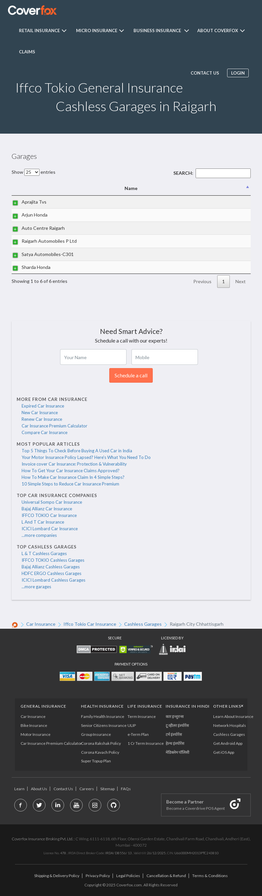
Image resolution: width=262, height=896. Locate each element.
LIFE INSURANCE (145, 706)
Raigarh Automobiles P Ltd (42, 241)
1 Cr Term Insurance (146, 743)
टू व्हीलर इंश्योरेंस (177, 725)
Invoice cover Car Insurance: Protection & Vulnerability (74, 464)
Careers (86, 789)
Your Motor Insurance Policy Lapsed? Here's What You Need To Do (86, 457)
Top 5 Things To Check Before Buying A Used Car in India (77, 450)
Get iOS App (224, 752)
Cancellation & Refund (166, 875)
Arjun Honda (28, 215)
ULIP (132, 725)
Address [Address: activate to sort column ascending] (134, 188)
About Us (39, 789)
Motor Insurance (36, 734)
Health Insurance (102, 706)
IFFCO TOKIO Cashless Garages (53, 560)
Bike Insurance (34, 725)
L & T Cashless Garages (44, 553)
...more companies (39, 535)
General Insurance (44, 706)
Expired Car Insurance (43, 406)
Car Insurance (33, 716)
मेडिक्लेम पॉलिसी (178, 752)
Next (240, 281)
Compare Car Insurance (44, 432)
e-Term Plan (138, 734)
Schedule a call (131, 375)
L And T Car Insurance (43, 522)
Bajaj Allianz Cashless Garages (51, 566)
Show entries (33, 172)
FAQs (126, 789)
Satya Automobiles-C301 (41, 254)
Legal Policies (128, 875)
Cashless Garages (229, 734)
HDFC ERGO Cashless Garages (51, 573)
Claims (27, 51)
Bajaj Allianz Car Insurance (47, 508)
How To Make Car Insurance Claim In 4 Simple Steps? (73, 477)
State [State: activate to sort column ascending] (228, 188)
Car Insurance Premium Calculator (54, 425)
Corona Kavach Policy (100, 752)
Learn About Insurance (234, 716)
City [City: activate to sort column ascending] (191, 188)
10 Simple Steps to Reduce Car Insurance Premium (70, 483)
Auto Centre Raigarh (36, 228)
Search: (212, 173)
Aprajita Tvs (27, 202)
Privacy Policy (98, 875)
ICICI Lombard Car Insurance (50, 528)
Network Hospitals (230, 725)
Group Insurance (96, 734)
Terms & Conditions (210, 875)
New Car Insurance (40, 412)
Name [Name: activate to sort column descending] (51, 188)
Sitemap (107, 789)
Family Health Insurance (102, 716)
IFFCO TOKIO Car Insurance (49, 515)
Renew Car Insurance (42, 419)
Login (237, 73)
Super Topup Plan (96, 760)
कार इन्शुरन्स (175, 716)
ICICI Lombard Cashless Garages (53, 580)
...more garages (36, 586)
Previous (202, 281)
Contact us (204, 73)
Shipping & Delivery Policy (56, 875)
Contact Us (63, 789)
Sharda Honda (29, 267)
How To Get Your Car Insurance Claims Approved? (71, 470)
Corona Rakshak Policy (101, 743)
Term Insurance (142, 716)
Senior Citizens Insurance (104, 725)
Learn (19, 789)
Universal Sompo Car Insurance (52, 502)
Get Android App (228, 743)
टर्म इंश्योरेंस (174, 734)
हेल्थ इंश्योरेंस (175, 743)
